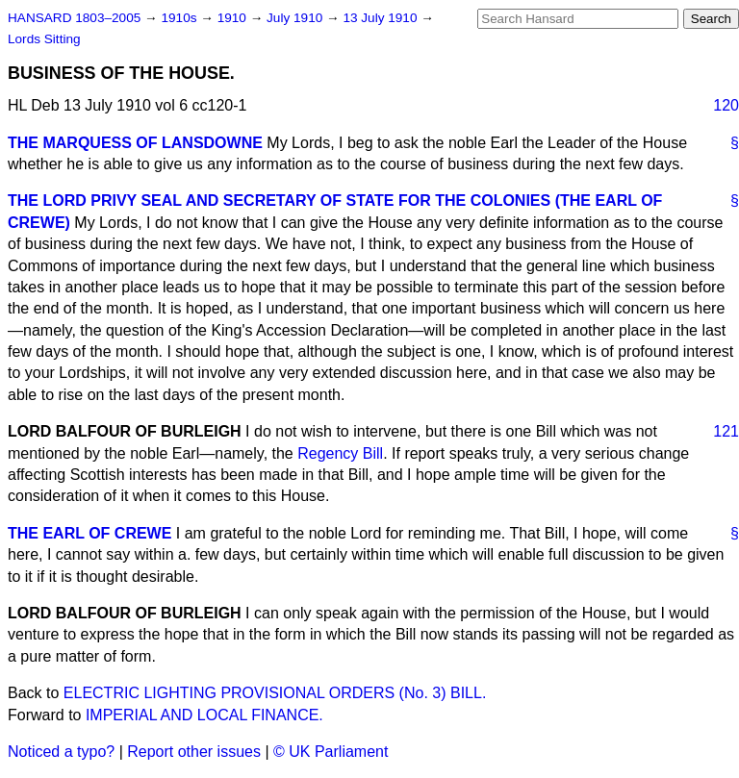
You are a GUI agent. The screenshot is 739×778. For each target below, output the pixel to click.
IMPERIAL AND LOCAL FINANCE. (204, 715)
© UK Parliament (330, 751)
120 (726, 105)
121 (726, 431)
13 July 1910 (381, 18)
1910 (233, 18)
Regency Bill (340, 453)
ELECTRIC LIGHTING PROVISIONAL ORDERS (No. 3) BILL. (275, 693)
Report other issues (194, 751)
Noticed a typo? (61, 751)
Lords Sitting (44, 39)
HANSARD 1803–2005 (74, 18)
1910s (180, 18)
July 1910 (296, 18)
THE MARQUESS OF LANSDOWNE (135, 143)
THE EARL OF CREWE (89, 533)
